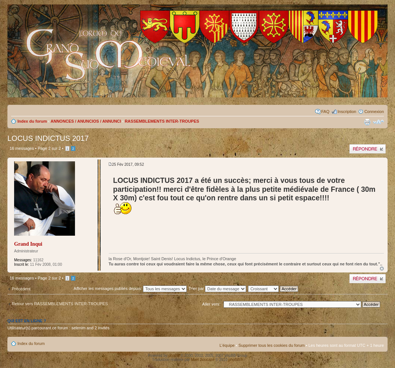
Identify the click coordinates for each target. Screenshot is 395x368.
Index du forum (32, 121)
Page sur (49, 148)
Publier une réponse (367, 149)
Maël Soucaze (202, 360)
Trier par (217, 288)
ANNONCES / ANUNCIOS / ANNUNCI (85, 121)
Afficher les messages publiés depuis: (130, 288)
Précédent (21, 289)
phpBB (174, 356)
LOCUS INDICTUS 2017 (48, 138)
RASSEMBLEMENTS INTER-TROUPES (162, 121)
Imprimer (367, 122)
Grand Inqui (28, 244)
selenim (78, 328)
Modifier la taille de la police (378, 122)
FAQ (325, 111)
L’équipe (227, 345)
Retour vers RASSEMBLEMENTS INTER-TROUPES (60, 303)
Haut (382, 269)
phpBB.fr (236, 360)
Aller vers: (211, 304)
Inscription (346, 111)
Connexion (374, 111)
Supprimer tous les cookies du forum (271, 345)
